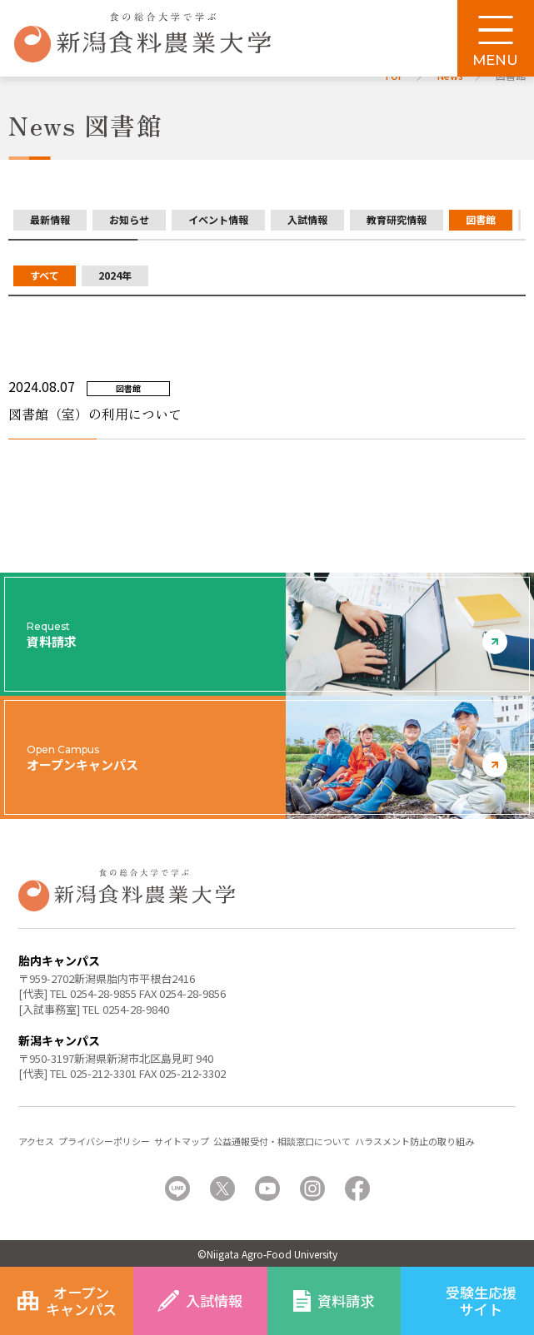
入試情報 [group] (307, 219)
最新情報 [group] (50, 219)
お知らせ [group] (129, 219)
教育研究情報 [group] (397, 219)
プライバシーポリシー (104, 1141)
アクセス (36, 1141)
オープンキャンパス (81, 1300)
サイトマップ (181, 1141)
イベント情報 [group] (218, 219)
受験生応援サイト (481, 1300)
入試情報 (214, 1300)
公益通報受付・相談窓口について (282, 1141)
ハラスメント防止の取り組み (414, 1141)
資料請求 (345, 1300)
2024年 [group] (115, 275)
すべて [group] (44, 275)
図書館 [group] (481, 219)
